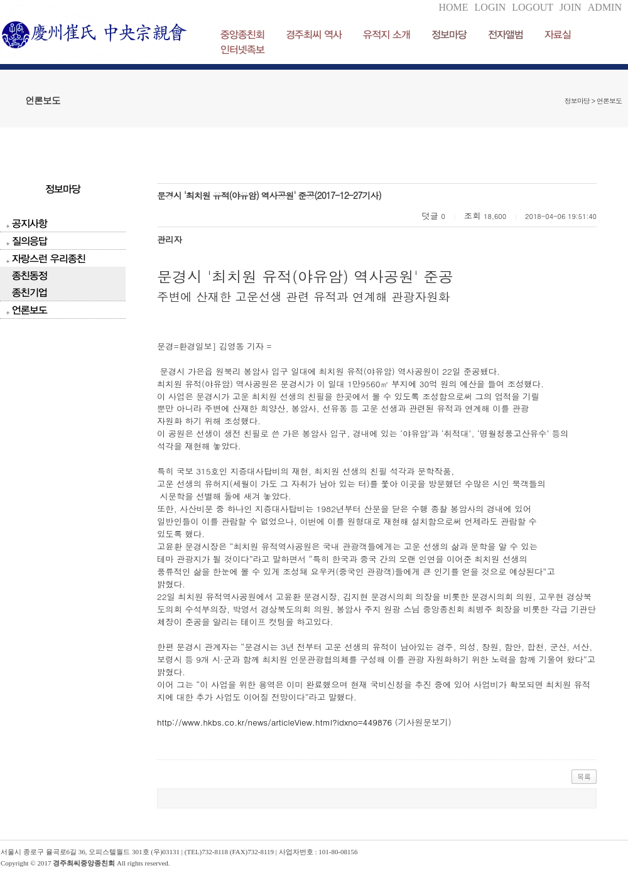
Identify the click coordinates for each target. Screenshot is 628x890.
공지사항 (29, 223)
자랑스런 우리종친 (48, 258)
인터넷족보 (242, 49)
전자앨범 (505, 34)
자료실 (557, 34)
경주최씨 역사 (314, 34)
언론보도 (29, 309)
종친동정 (29, 275)
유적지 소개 (386, 34)
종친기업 (29, 292)
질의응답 (29, 240)
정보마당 (449, 34)
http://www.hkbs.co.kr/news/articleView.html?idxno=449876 (274, 722)
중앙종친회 (242, 34)
